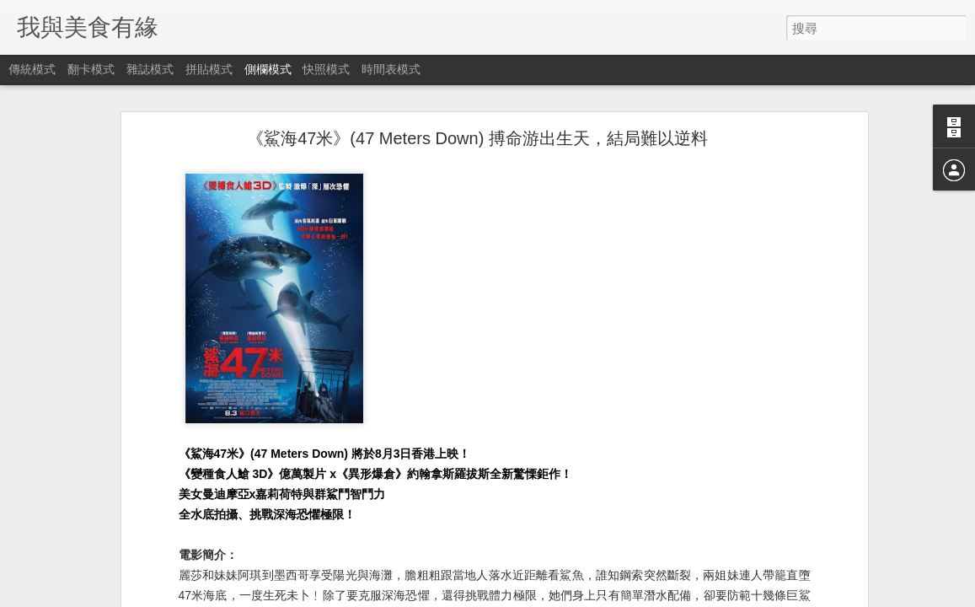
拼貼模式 (209, 69)
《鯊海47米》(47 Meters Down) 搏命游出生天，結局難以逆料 (477, 138)
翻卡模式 (91, 69)
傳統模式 (32, 69)
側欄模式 (268, 69)
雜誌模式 (150, 69)
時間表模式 (391, 69)
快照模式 (326, 69)
